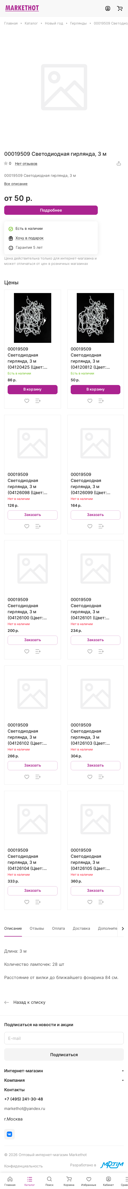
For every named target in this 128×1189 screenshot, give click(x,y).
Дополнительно (112, 928)
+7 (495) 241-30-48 (23, 1099)
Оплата (58, 928)
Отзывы (37, 928)
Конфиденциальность (23, 1166)
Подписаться (64, 1054)
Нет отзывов (26, 163)
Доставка (81, 928)
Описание (13, 928)
